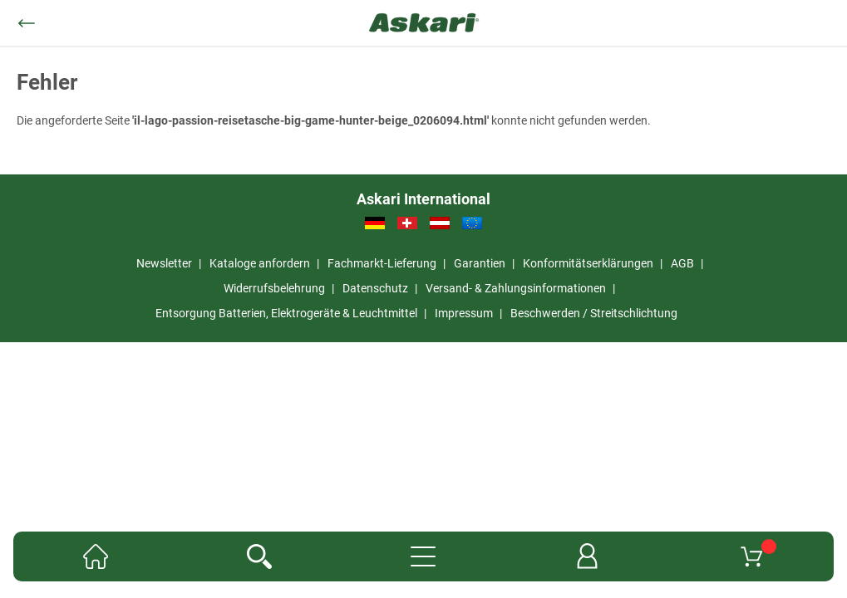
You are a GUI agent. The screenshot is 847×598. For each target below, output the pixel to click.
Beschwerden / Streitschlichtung (593, 313)
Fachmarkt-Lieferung (381, 263)
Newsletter (164, 263)
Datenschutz (375, 288)
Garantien (479, 263)
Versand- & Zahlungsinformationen (516, 288)
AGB (682, 263)
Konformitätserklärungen (588, 263)
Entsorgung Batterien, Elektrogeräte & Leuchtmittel (286, 313)
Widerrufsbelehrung (274, 288)
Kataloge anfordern (259, 263)
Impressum (464, 313)
